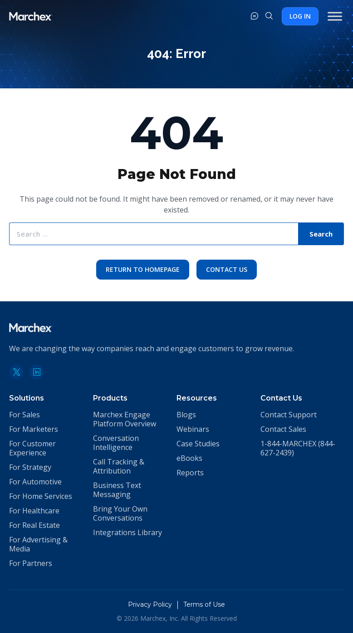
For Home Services (40, 496)
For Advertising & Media (38, 544)
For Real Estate (34, 525)
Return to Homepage (143, 269)
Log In (300, 16)
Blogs (186, 415)
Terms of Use (204, 604)
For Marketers (33, 429)
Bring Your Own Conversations (120, 513)
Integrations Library (127, 532)
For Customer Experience (32, 448)
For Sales (24, 415)
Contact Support (288, 415)
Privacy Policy (150, 604)
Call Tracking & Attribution (118, 466)
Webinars (192, 429)
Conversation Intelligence (116, 442)
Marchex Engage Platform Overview (124, 419)
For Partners (30, 563)
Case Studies (198, 444)
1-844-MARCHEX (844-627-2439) (297, 448)
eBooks (189, 458)
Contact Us (226, 269)
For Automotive (35, 482)
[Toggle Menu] (335, 16)
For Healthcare (34, 511)
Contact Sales (283, 429)
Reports (190, 473)
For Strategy (30, 467)
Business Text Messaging (117, 489)
